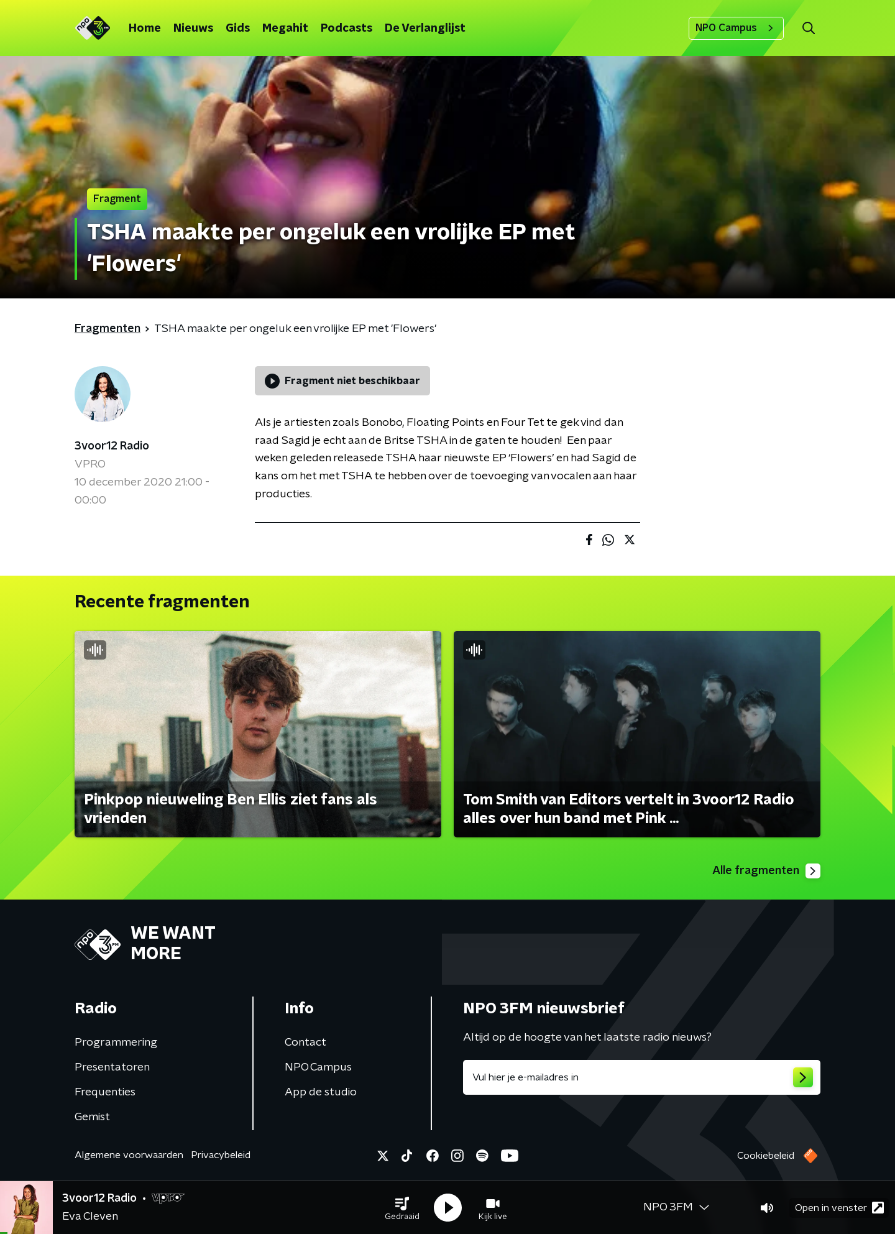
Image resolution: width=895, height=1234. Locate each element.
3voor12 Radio (112, 446)
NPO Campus (736, 28)
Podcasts (346, 28)
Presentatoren (112, 1067)
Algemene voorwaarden (129, 1155)
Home (145, 28)
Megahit (285, 28)
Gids (238, 28)
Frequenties (105, 1092)
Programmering (116, 1042)
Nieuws (193, 28)
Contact (305, 1042)
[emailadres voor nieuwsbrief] (641, 1077)
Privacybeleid (220, 1155)
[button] (402, 1208)
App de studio (321, 1092)
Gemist (92, 1117)
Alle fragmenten (766, 870)
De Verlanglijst (425, 28)
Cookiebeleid (765, 1156)
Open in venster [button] (839, 1207)
